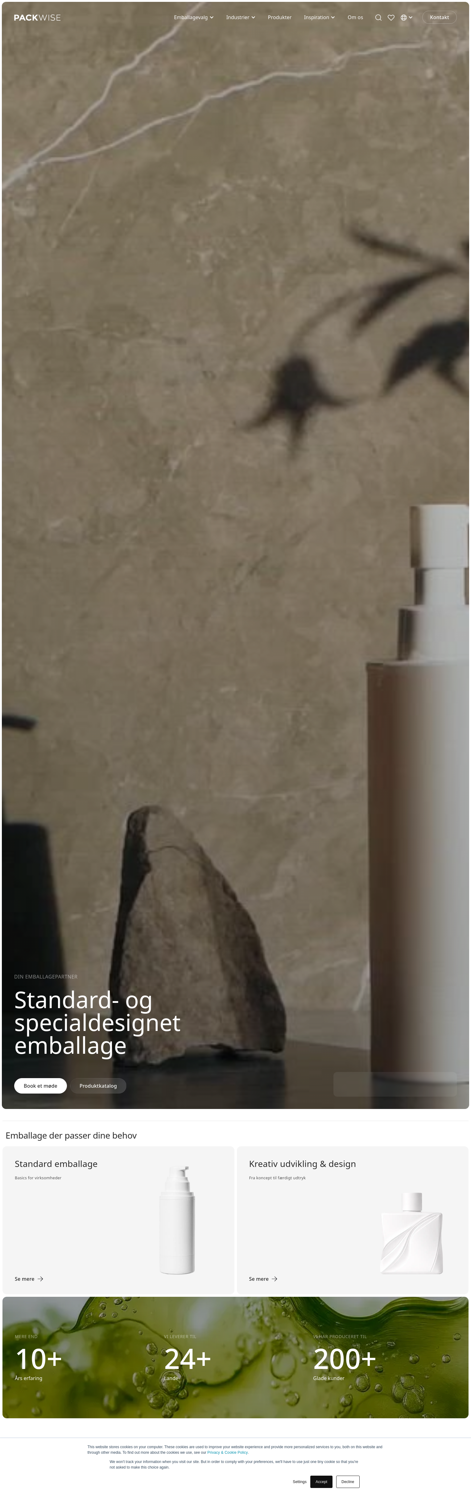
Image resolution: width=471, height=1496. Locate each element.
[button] (194, 17)
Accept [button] (321, 1482)
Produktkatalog (98, 1085)
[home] (37, 17)
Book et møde (40, 1085)
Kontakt (439, 17)
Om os (355, 17)
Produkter (280, 17)
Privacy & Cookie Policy (227, 1452)
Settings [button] (300, 1482)
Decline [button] (347, 1482)
